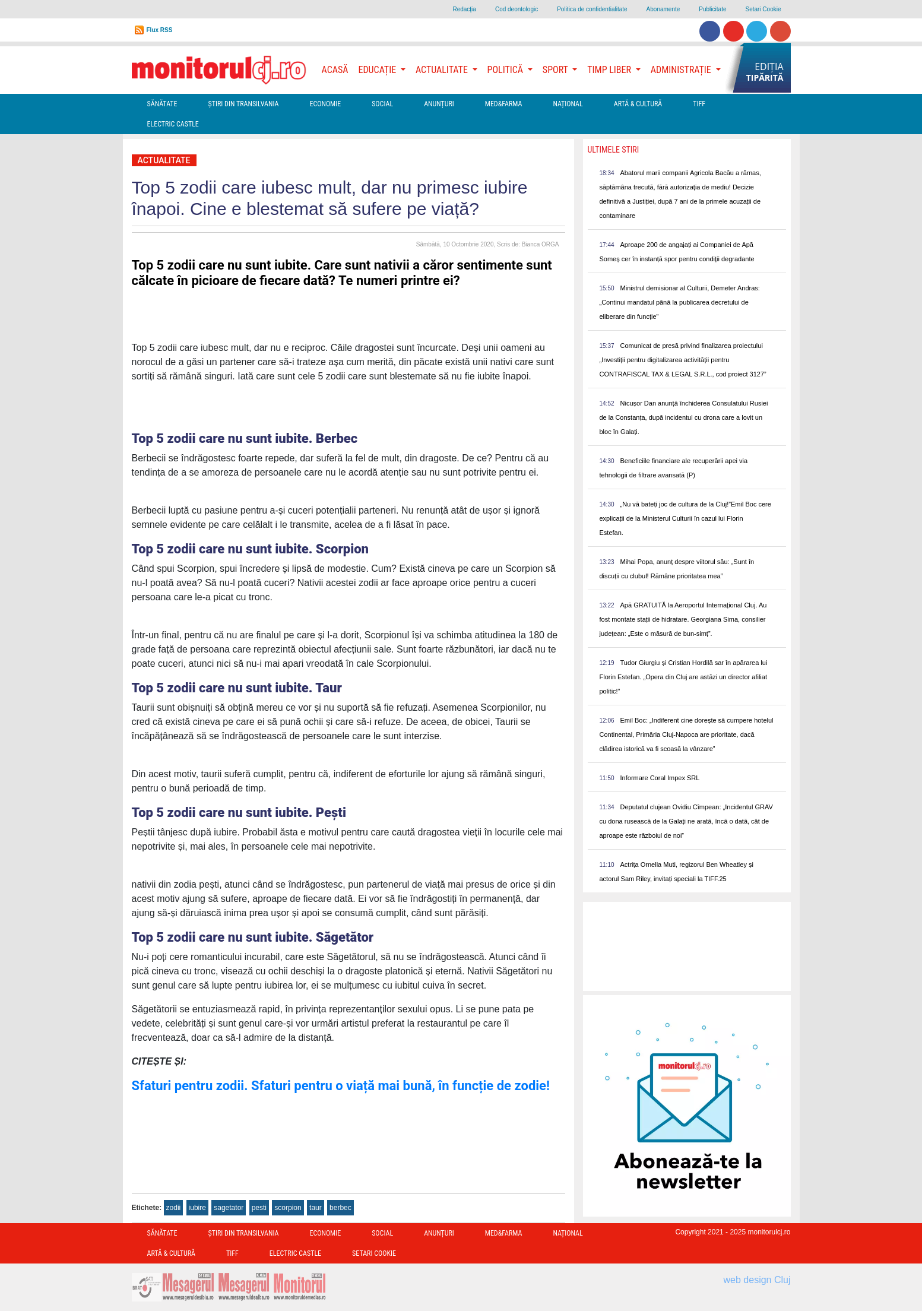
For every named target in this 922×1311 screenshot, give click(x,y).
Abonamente (663, 9)
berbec (340, 1208)
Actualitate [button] (443, 69)
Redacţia (464, 9)
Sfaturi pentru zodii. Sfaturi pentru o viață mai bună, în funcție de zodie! (341, 1085)
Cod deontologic (516, 9)
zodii (173, 1208)
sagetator (228, 1208)
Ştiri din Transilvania (243, 104)
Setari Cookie (763, 9)
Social (382, 104)
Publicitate (712, 9)
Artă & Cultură (638, 104)
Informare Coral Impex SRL (660, 777)
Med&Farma (503, 104)
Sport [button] (556, 69)
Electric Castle (173, 124)
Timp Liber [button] (610, 69)
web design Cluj (757, 1280)
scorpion (287, 1208)
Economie (325, 104)
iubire (197, 1208)
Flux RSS (160, 30)
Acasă (335, 69)
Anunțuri (439, 104)
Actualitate (164, 160)
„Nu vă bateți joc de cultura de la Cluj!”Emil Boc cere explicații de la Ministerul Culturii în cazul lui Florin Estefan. (685, 518)
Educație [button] (378, 69)
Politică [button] (506, 69)
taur (315, 1208)
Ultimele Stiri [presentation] (613, 149)
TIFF (699, 104)
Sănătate (162, 104)
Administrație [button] (682, 69)
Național (567, 104)
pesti (259, 1208)
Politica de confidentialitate (592, 9)
